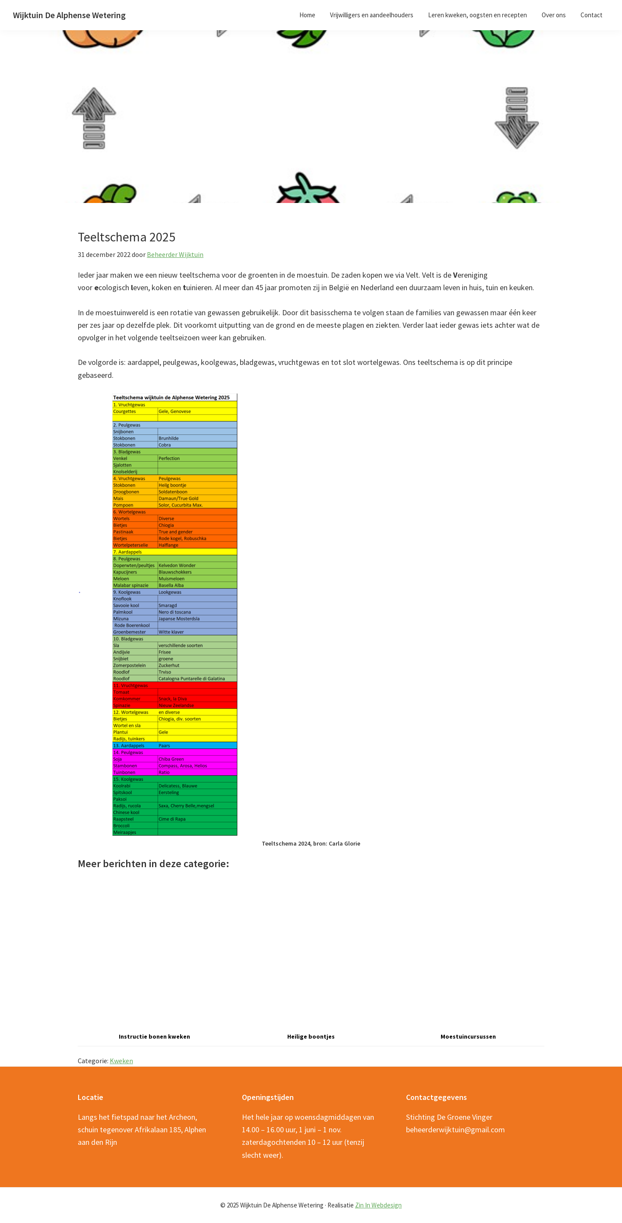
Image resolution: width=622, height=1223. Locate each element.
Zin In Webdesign (378, 1205)
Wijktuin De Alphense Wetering (69, 15)
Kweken (121, 1060)
